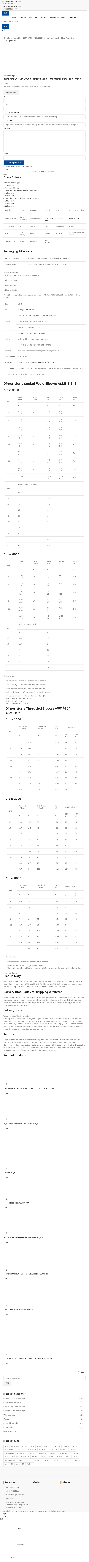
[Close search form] (3, 3)
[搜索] (44, 8)
